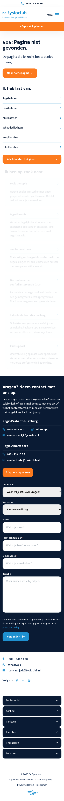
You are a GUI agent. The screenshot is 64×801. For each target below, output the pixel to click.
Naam (6, 520)
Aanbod (10, 711)
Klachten (11, 732)
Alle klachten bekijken (32, 159)
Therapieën (12, 743)
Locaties (11, 753)
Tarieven (11, 721)
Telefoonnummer (13, 538)
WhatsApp (39, 429)
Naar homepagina (20, 73)
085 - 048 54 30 (34, 4)
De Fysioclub (13, 700)
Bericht (7, 574)
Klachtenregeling (43, 780)
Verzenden (16, 636)
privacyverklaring (11, 627)
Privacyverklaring (25, 785)
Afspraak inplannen (32, 26)
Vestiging (8, 502)
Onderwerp (9, 484)
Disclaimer (42, 785)
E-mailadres (10, 556)
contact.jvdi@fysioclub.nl (21, 435)
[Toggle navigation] (52, 15)
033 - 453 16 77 (14, 454)
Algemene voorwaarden (21, 780)
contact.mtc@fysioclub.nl (21, 460)
